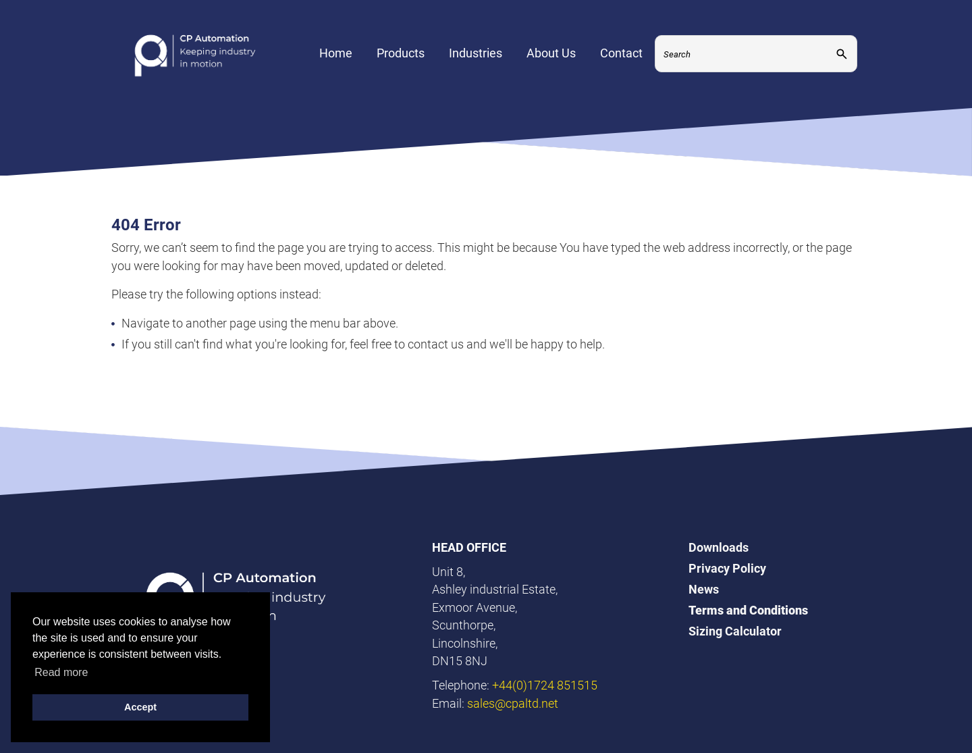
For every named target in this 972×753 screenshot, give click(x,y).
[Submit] (841, 58)
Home (335, 58)
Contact (621, 58)
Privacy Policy (727, 568)
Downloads (718, 547)
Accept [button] (140, 707)
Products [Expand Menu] (401, 58)
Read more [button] (61, 672)
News (703, 589)
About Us (551, 58)
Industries (475, 58)
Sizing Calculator (735, 631)
